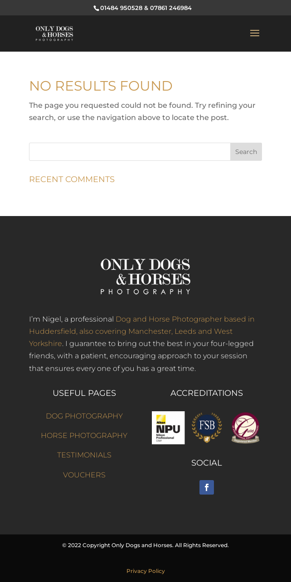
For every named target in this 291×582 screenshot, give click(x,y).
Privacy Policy (145, 571)
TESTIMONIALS (84, 455)
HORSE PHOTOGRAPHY (84, 435)
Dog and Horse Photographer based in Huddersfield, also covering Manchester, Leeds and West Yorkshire (142, 331)
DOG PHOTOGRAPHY (84, 416)
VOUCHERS (84, 475)
